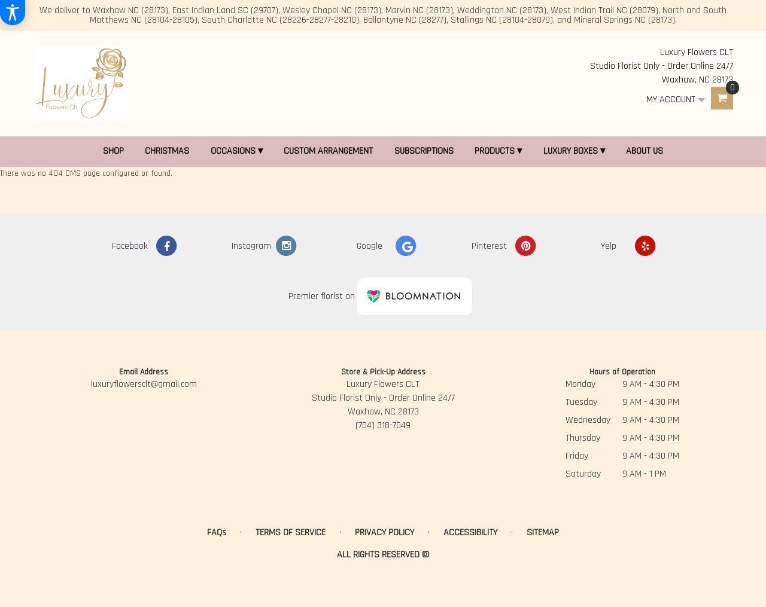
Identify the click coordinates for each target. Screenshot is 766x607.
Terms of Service (291, 532)
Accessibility (470, 532)
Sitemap (543, 532)
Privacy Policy (384, 532)
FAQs (216, 532)
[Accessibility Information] (12, 12)
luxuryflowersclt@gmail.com (144, 384)
